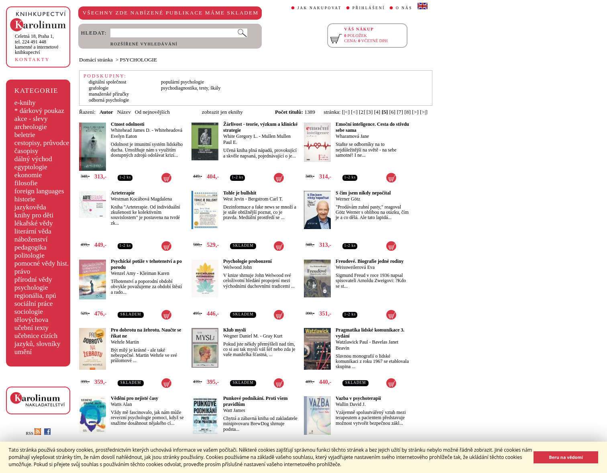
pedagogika (30, 247)
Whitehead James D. (131, 130)
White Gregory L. (240, 136)
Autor (106, 112)
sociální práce (33, 303)
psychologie (31, 287)
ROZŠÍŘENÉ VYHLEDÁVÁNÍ (143, 44)
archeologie (30, 127)
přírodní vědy (33, 279)
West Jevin (233, 199)
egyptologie (30, 167)
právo (22, 271)
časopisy (26, 151)
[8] (407, 112)
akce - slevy (31, 119)
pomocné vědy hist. (41, 263)
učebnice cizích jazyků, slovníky (37, 340)
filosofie (26, 183)
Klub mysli (234, 330)
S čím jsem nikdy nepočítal (363, 193)
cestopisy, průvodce (41, 143)
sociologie (28, 311)
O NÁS (404, 8)
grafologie (98, 88)
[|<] (346, 112)
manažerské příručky (109, 94)
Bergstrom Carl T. (265, 199)
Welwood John (237, 267)
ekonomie (28, 175)
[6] (392, 112)
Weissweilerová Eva (355, 267)
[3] (370, 112)
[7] (400, 112)
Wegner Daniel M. (241, 336)
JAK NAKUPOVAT (319, 8)
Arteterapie (122, 193)
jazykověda (30, 207)
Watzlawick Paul (352, 342)
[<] (354, 112)
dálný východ (33, 159)
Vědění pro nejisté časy (134, 398)
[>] (415, 112)
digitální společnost (107, 82)
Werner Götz (348, 199)
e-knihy (25, 102)
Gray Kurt (273, 336)
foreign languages (39, 191)
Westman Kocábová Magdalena (141, 199)
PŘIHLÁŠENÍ (368, 8)
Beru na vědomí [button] (566, 457)
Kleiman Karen (154, 273)
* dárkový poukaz (39, 111)
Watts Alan (121, 404)
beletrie (24, 135)
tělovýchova (31, 320)
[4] (377, 112)
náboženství (31, 239)
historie (24, 199)
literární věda (32, 231)
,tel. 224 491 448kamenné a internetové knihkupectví (37, 44)
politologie (29, 255)
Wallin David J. (351, 404)
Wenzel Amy (123, 273)
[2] (362, 112)
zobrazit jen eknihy (222, 112)
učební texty (31, 328)
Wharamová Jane (352, 136)
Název (124, 112)
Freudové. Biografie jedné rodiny (370, 261)
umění (23, 352)
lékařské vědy (33, 223)
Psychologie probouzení (247, 261)
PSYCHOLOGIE (138, 60)
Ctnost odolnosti (128, 124)
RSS (33, 433)
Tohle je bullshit (239, 193)
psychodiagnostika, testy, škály (191, 88)
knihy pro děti (33, 215)
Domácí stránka (96, 60)
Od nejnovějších (152, 112)
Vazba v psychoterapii (358, 398)
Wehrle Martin (125, 342)
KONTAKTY (32, 59)
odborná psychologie (109, 100)
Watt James (234, 410)
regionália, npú (35, 295)
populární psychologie (182, 82)
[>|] (424, 112)
